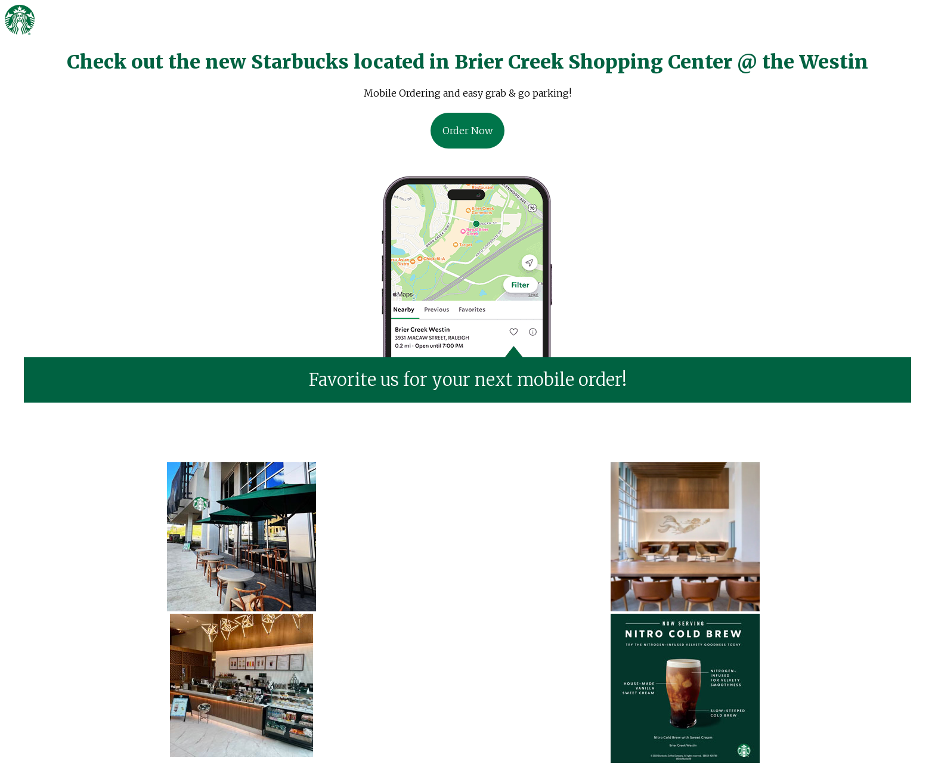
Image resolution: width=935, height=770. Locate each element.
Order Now (467, 131)
